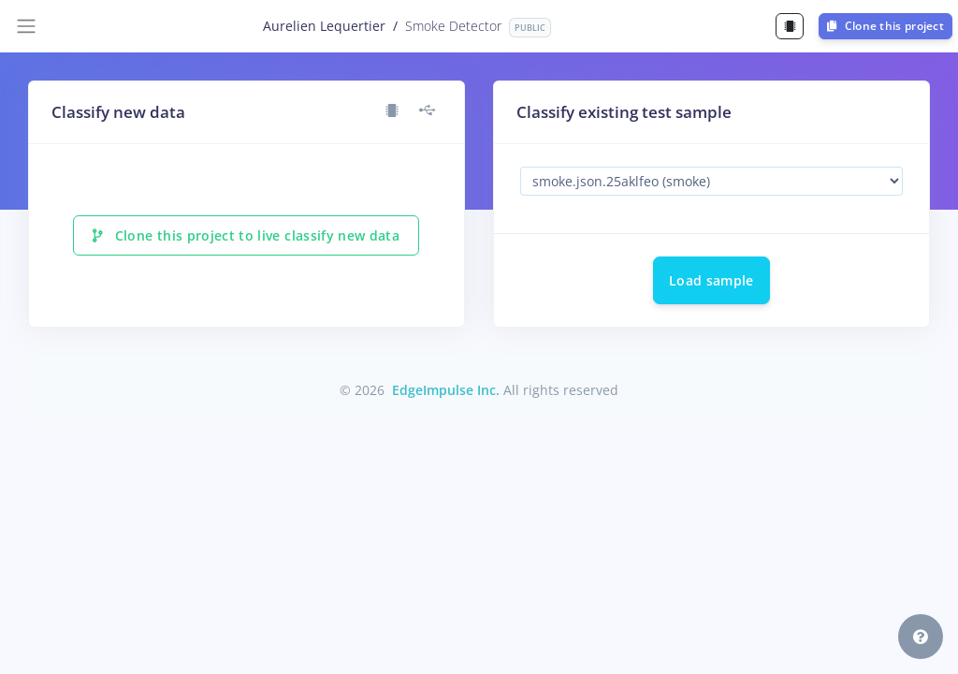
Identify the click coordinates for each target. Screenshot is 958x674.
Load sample (711, 280)
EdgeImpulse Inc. (446, 390)
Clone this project (885, 26)
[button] (920, 636)
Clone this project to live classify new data (246, 235)
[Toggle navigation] (26, 26)
